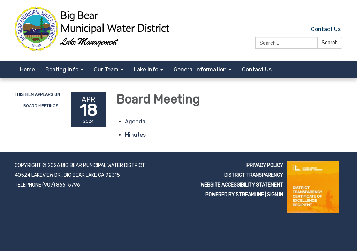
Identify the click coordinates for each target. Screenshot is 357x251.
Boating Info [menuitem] (61, 69)
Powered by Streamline (234, 195)
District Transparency (253, 175)
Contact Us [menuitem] (257, 69)
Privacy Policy (264, 165)
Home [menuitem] (27, 69)
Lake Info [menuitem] (146, 69)
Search (330, 43)
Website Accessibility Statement (241, 185)
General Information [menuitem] (200, 69)
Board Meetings (41, 105)
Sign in (275, 195)
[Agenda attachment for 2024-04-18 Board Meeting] (135, 121)
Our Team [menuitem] (106, 69)
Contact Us (326, 29)
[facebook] (338, 13)
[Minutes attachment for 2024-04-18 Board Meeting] (135, 134)
